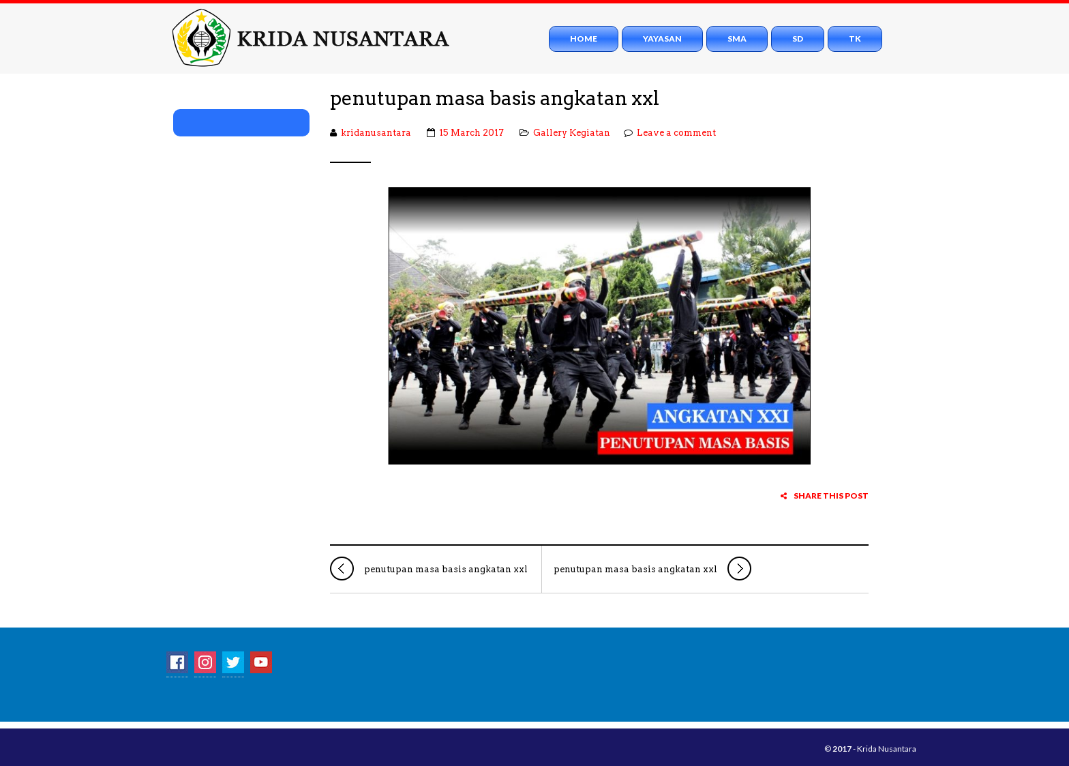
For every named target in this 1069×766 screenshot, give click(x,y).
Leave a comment (676, 133)
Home (583, 38)
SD (797, 38)
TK (855, 38)
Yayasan (662, 38)
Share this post (825, 495)
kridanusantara (376, 133)
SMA (737, 38)
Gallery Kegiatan (571, 133)
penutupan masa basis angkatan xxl (494, 98)
